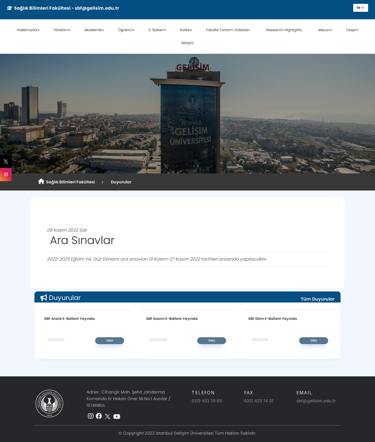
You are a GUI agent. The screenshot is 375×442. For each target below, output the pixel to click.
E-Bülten (156, 30)
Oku (109, 340)
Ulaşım (352, 30)
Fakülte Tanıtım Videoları (228, 30)
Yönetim (60, 30)
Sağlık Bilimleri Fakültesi (66, 182)
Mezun (324, 30)
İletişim (187, 42)
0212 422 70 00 (207, 401)
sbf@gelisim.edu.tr (316, 401)
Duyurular (120, 182)
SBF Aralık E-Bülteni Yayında (69, 318)
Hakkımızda (27, 30)
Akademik (92, 30)
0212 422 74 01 (258, 401)
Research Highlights (284, 30)
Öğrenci (125, 30)
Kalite (185, 30)
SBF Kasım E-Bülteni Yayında (172, 318)
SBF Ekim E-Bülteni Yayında (272, 318)
